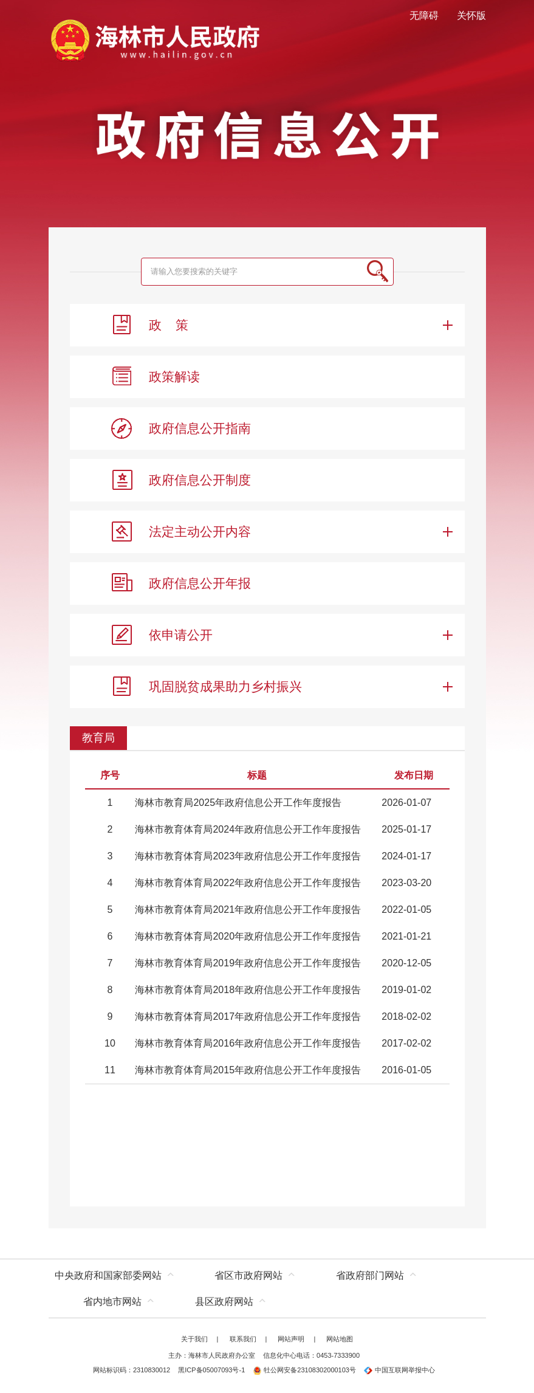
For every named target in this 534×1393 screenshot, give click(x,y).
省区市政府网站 (248, 1275)
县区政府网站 (224, 1301)
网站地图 (339, 1339)
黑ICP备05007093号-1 (211, 1370)
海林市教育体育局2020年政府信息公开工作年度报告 (248, 936)
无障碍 (424, 15)
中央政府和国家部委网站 (108, 1275)
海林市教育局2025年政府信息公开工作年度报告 (238, 802)
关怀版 (471, 15)
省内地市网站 (112, 1301)
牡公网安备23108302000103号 (304, 1370)
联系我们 (243, 1339)
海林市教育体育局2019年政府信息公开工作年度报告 (248, 963)
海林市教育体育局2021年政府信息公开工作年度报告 (248, 909)
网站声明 (291, 1339)
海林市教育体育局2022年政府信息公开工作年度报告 (248, 883)
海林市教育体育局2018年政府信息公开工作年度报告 (248, 990)
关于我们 (194, 1339)
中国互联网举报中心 (399, 1370)
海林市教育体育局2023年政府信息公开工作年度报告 (248, 856)
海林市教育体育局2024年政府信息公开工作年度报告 (248, 829)
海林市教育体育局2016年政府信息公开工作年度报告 (248, 1043)
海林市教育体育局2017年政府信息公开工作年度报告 (248, 1016)
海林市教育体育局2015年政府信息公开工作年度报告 (248, 1070)
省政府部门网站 (370, 1275)
